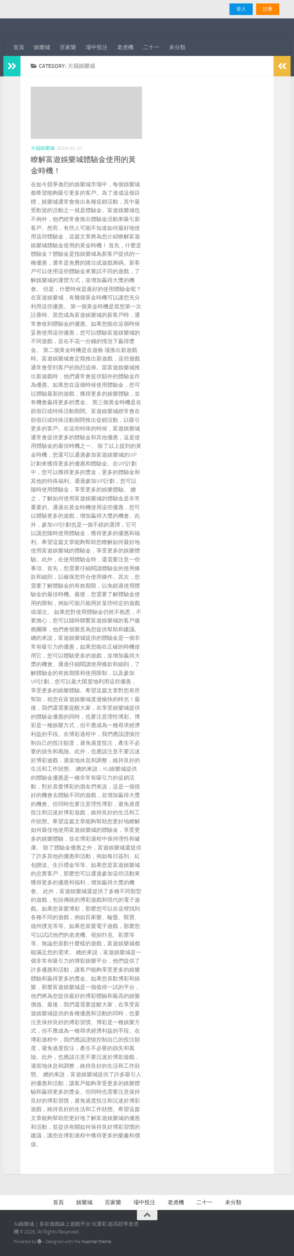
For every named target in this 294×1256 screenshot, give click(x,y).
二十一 (151, 47)
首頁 (18, 47)
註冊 (267, 9)
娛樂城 (42, 47)
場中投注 (97, 47)
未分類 (177, 47)
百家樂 (68, 47)
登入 (241, 9)
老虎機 (125, 47)
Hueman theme (96, 1241)
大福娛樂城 (43, 148)
